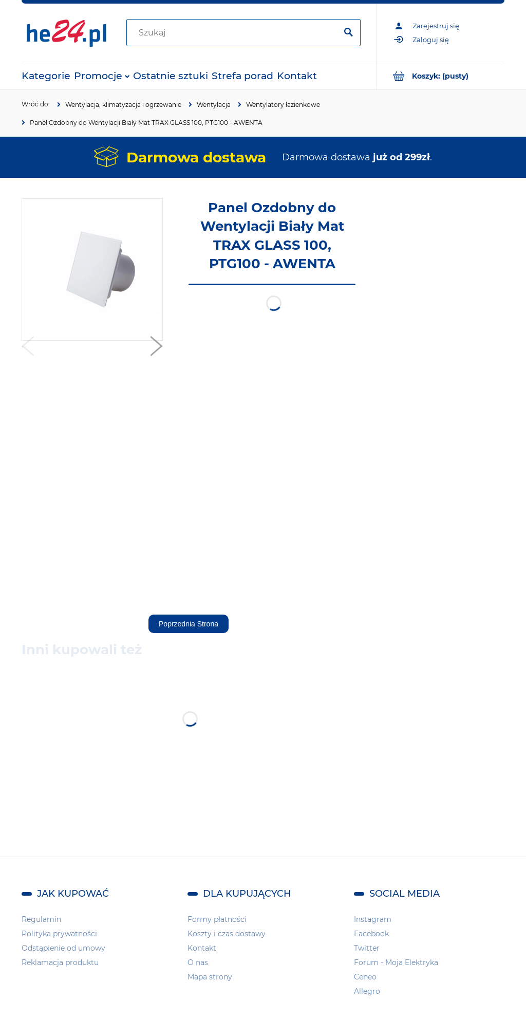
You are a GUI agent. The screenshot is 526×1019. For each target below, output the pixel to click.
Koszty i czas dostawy (226, 933)
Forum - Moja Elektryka (396, 962)
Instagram (372, 919)
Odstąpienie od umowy (63, 948)
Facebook (371, 933)
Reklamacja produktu (60, 962)
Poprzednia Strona (188, 624)
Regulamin (41, 919)
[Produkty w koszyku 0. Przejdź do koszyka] (440, 75)
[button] (28, 348)
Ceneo (365, 976)
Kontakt (201, 948)
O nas (197, 962)
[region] (442, 352)
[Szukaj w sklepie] (233, 33)
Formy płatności (217, 919)
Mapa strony (209, 976)
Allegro (367, 991)
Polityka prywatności (59, 933)
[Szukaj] (348, 33)
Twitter (367, 948)
